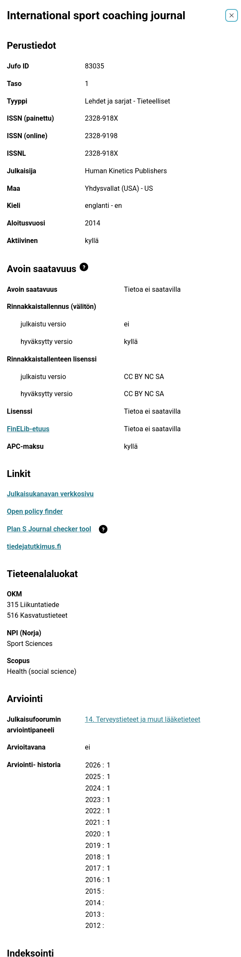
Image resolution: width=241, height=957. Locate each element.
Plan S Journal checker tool (49, 529)
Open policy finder (35, 511)
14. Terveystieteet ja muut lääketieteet (142, 719)
